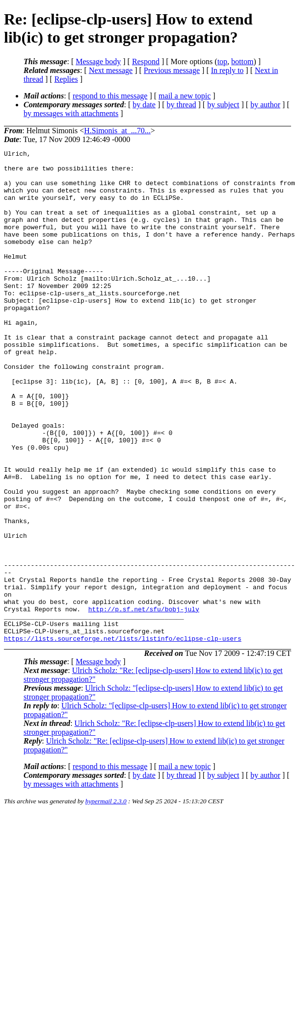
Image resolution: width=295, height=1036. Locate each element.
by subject (223, 104)
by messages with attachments (71, 113)
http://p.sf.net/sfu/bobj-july (143, 701)
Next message (111, 70)
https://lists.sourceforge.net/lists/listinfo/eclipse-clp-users (122, 736)
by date (144, 104)
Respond (146, 61)
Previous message (172, 70)
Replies (66, 79)
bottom (242, 61)
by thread (181, 104)
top (222, 61)
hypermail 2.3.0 (106, 899)
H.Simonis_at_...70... (117, 130)
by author (265, 104)
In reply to (227, 70)
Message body (98, 61)
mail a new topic (185, 96)
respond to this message (110, 96)
